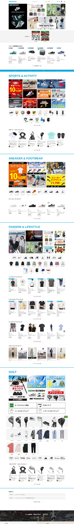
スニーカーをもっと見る (37, 218)
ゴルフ (58, 70)
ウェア (44, 70)
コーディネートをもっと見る (37, 363)
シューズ (29, 70)
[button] (65, 55)
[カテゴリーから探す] (49, 1)
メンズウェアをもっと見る (37, 296)
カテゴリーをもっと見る (37, 125)
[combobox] (38, 1)
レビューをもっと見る (37, 484)
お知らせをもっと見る (37, 501)
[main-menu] (64, 1)
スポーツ (15, 70)
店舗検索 (37, 517)
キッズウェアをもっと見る (37, 341)
